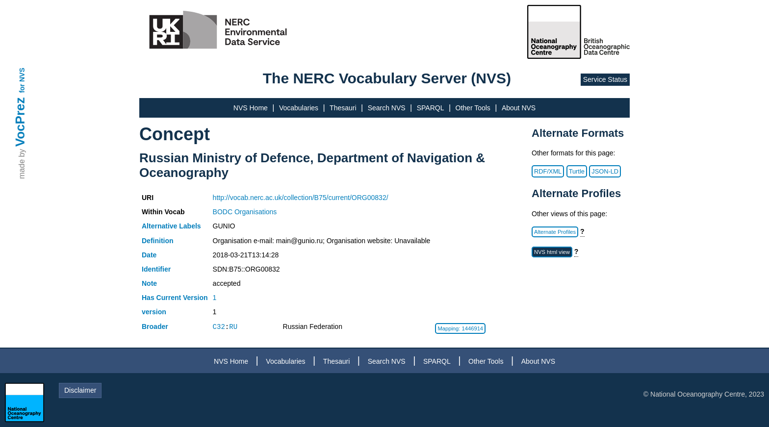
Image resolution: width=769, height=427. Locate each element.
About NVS (519, 108)
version (154, 312)
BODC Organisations (245, 212)
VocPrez (20, 122)
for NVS (22, 80)
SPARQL (430, 108)
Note (149, 283)
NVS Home (250, 108)
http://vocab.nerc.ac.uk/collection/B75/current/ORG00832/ (300, 197)
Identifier (156, 269)
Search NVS (387, 108)
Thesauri (343, 108)
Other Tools (473, 108)
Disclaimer (80, 390)
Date (149, 255)
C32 (219, 326)
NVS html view (552, 252)
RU (233, 326)
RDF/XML (548, 171)
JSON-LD (604, 171)
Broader (155, 326)
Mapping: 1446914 (460, 328)
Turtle (577, 171)
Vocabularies (298, 108)
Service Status (605, 79)
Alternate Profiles (555, 232)
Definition (158, 241)
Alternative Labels (171, 226)
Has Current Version (175, 297)
